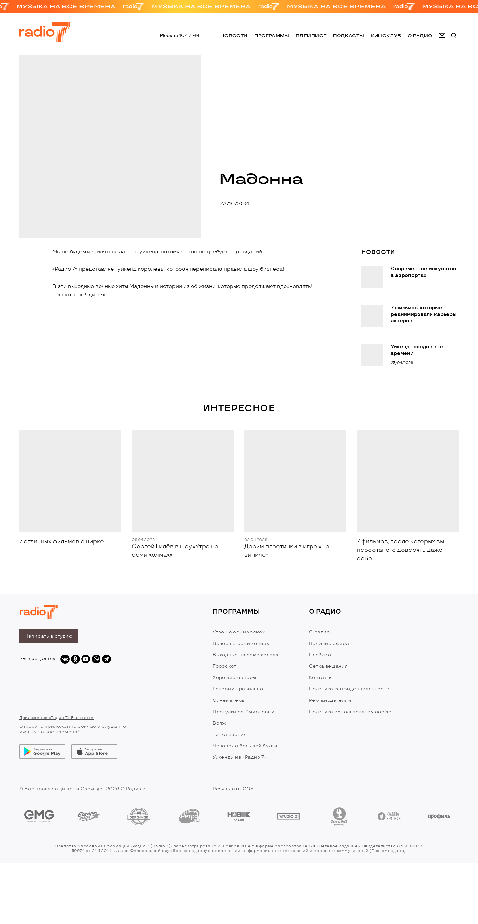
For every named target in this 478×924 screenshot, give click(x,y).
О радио (319, 632)
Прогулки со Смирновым (244, 711)
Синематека (228, 700)
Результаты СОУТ (235, 789)
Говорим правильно (238, 689)
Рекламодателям (330, 700)
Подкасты (348, 35)
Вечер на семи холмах (241, 643)
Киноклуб (386, 35)
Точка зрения (229, 734)
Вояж (219, 723)
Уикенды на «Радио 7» (239, 757)
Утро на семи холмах (239, 632)
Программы (271, 35)
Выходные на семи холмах (245, 655)
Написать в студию (48, 636)
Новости (234, 35)
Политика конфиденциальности (349, 689)
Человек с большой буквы (245, 746)
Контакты (321, 677)
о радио (420, 35)
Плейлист (311, 35)
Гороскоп (225, 666)
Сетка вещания (328, 666)
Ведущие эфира (329, 643)
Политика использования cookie (350, 711)
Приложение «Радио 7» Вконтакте (56, 717)
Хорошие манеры (234, 677)
